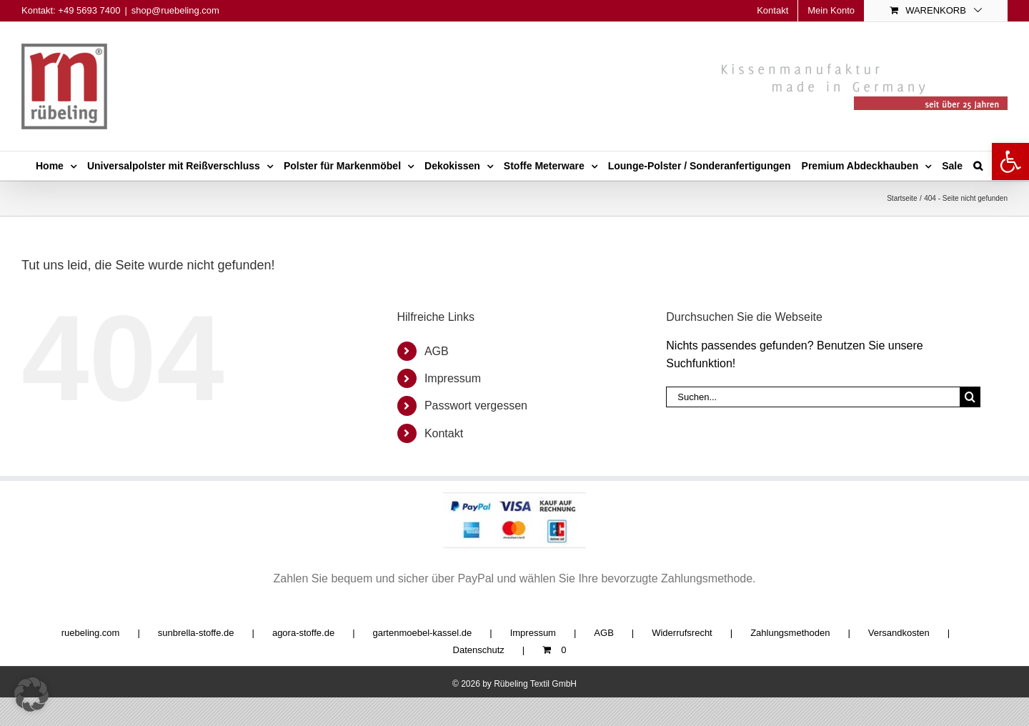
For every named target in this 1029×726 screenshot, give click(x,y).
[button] (1010, 161)
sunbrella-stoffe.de (196, 632)
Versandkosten (899, 632)
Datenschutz (478, 650)
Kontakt (443, 433)
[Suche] (970, 397)
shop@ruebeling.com (175, 10)
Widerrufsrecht (682, 632)
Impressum (452, 378)
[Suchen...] (813, 397)
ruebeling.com (90, 632)
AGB (436, 351)
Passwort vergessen (475, 405)
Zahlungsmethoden (790, 632)
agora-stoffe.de (303, 632)
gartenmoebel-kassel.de (422, 632)
